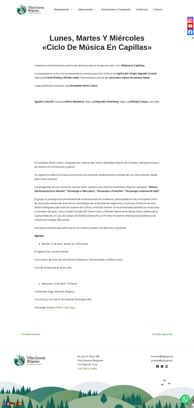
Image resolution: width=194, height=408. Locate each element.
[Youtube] (190, 26)
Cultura (154, 9)
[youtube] (166, 366)
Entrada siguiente (164, 334)
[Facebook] (190, 32)
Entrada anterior (29, 334)
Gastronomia (84, 9)
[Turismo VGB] (30, 9)
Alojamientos (61, 9)
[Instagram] (190, 20)
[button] (185, 399)
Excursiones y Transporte (113, 9)
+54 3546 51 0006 (87, 368)
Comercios (139, 9)
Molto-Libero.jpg (65, 307)
